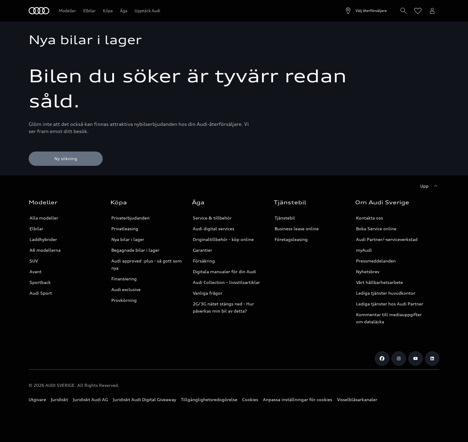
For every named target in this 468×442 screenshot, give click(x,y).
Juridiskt (59, 399)
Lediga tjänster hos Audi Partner (389, 303)
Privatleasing (124, 228)
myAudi (364, 250)
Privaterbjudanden (130, 217)
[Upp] (429, 186)
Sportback (40, 282)
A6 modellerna (45, 250)
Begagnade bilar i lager (135, 250)
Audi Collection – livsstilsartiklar (226, 282)
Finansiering (124, 278)
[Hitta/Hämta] (403, 11)
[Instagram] (399, 358)
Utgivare (37, 399)
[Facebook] (382, 358)
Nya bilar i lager (127, 239)
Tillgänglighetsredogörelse (209, 399)
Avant (35, 271)
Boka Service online (376, 228)
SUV (34, 260)
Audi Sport (41, 293)
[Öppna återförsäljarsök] (365, 10)
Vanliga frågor (207, 293)
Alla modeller (44, 217)
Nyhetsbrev (367, 271)
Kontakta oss (369, 217)
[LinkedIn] (432, 358)
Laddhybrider (43, 239)
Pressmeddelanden (376, 260)
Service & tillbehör (212, 217)
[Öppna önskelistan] (418, 11)
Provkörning (124, 300)
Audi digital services (213, 228)
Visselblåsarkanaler (357, 399)
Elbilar (36, 228)
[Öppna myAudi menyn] (432, 11)
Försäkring (204, 260)
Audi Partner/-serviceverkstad (387, 239)
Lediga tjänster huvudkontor (385, 293)
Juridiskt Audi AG (90, 399)
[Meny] (39, 10)
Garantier (202, 250)
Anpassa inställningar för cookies (297, 399)
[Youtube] (415, 358)
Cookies (250, 399)
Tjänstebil (285, 217)
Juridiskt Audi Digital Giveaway (144, 399)
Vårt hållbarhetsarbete (379, 282)
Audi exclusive (126, 289)
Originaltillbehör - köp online (223, 239)
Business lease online (297, 228)
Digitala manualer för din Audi (224, 271)
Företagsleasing (291, 239)
